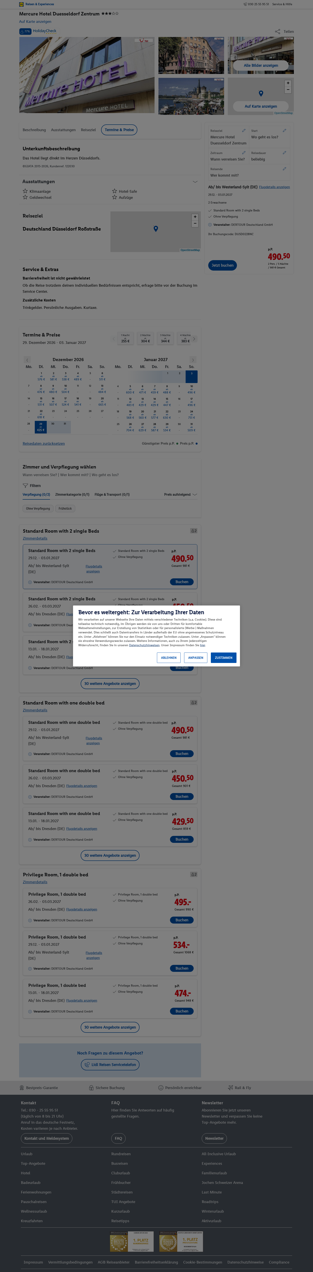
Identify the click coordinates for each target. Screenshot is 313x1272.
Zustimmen (223, 658)
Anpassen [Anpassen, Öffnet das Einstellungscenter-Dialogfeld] (195, 658)
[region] (156, 636)
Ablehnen (168, 658)
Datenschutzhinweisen (144, 645)
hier (202, 645)
